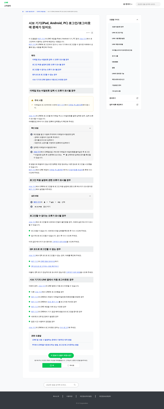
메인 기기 (41, 38)
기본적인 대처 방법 (59, 241)
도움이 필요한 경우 (30, 11)
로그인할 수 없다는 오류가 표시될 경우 (46, 69)
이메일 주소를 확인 (56, 170)
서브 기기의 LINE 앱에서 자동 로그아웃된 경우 (49, 79)
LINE (6, 2)
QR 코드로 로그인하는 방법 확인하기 (45, 266)
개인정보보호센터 (105, 396)
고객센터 (7, 6)
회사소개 (56, 396)
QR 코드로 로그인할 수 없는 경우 (44, 74)
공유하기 (89, 32)
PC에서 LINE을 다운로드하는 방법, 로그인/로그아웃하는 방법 (55, 345)
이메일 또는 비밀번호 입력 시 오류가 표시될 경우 (50, 59)
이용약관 (69, 396)
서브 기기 (83, 38)
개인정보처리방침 (86, 396)
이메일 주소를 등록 (75, 105)
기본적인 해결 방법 (41, 11)
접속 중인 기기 (53, 302)
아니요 (70, 365)
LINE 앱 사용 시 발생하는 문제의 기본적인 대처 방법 (51, 340)
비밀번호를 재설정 (76, 170)
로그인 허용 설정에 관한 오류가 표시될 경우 (48, 64)
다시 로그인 (64, 327)
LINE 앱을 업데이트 (47, 261)
